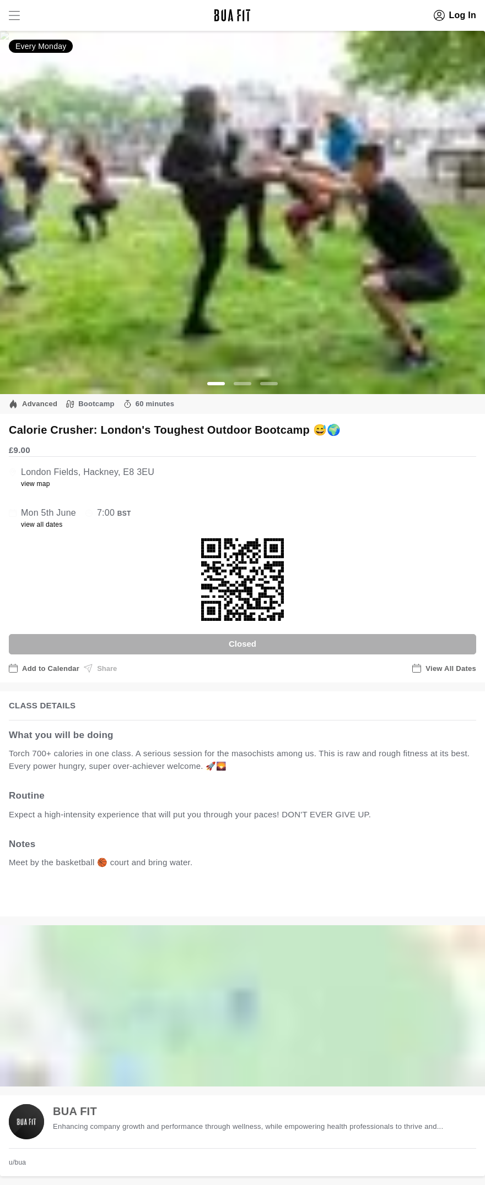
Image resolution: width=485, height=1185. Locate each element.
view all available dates (232, 897)
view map (35, 484)
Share (100, 668)
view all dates (42, 524)
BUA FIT (75, 1111)
